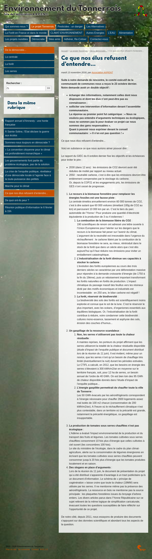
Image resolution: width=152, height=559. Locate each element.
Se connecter (24, 549)
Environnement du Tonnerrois (62, 9)
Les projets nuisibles (16, 39)
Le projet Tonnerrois (43, 26)
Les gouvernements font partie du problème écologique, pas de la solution (27, 162)
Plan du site (11, 549)
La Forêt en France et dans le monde (26, 32)
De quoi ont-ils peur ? (17, 200)
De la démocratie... (98, 51)
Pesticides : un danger (70, 26)
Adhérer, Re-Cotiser (75, 39)
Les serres (11, 71)
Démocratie (38, 39)
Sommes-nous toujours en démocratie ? (27, 142)
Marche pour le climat (17, 186)
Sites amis (54, 39)
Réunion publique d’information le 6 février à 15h (28, 209)
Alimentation (126, 32)
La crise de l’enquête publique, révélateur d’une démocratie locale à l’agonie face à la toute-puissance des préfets (28, 175)
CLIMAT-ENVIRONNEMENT (66, 32)
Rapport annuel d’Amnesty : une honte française (26, 122)
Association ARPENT (102, 72)
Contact (35, 549)
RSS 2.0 (44, 549)
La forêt (9, 64)
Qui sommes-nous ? (16, 26)
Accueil (64, 51)
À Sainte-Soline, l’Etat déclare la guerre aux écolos (27, 133)
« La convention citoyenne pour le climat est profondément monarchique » (27, 151)
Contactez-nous (99, 39)
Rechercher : (14, 83)
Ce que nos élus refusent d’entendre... (26, 193)
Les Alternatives (95, 26)
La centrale (11, 57)
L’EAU (111, 32)
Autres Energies (95, 32)
